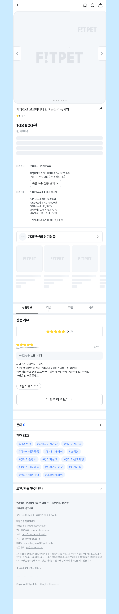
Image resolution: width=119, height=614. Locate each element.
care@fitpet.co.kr (40, 530)
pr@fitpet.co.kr (34, 547)
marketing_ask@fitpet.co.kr (38, 543)
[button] (18, 5)
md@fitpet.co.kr (37, 525)
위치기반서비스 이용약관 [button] (57, 502)
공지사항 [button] (29, 508)
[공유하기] (100, 109)
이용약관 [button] (20, 502)
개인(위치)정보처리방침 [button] (35, 502)
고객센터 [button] (20, 508)
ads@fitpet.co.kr (31, 538)
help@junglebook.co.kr (34, 534)
